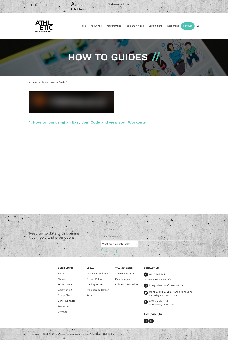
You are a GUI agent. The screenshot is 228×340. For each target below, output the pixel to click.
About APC (96, 26)
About (61, 279)
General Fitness (135, 26)
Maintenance (122, 279)
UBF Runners (155, 26)
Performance (114, 26)
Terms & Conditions (97, 273)
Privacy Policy (94, 279)
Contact (187, 26)
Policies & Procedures (127, 284)
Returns (91, 295)
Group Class (65, 295)
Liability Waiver (95, 284)
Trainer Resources (125, 273)
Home (83, 26)
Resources (173, 26)
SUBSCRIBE (109, 251)
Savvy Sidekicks (105, 334)
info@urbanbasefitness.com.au (166, 285)
